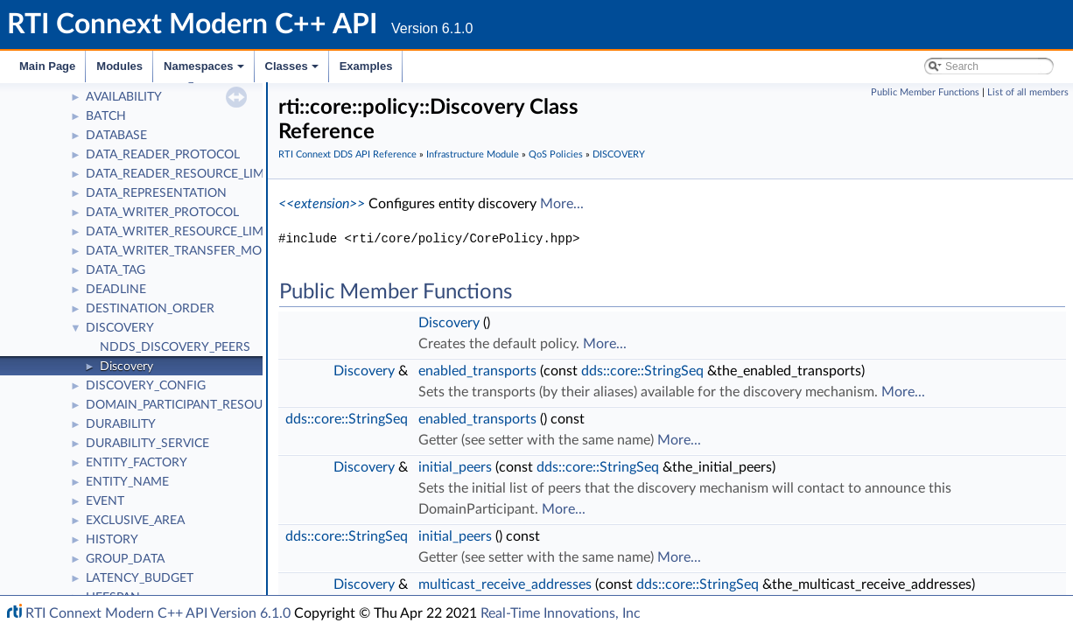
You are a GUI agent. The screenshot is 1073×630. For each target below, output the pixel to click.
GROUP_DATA (125, 559)
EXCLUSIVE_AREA (135, 520)
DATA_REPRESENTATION (156, 193)
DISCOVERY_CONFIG (146, 386)
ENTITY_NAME (127, 482)
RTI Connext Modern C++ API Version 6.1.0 (158, 613)
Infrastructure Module (472, 154)
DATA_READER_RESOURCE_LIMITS (184, 174)
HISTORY (112, 540)
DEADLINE (116, 290)
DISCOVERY (120, 328)
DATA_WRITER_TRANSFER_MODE (182, 251)
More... (562, 204)
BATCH (106, 116)
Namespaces (205, 71)
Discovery (126, 366)
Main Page (47, 66)
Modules (119, 66)
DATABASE (116, 136)
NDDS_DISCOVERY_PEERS (175, 347)
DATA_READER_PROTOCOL (163, 155)
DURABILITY (121, 424)
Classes (293, 71)
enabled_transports (477, 371)
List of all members (1028, 92)
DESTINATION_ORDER (150, 309)
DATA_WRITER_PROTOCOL (162, 212)
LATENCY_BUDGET (139, 578)
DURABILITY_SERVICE (147, 444)
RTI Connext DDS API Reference (347, 154)
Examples (366, 66)
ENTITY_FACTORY (136, 463)
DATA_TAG (115, 270)
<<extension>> (321, 204)
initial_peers (455, 467)
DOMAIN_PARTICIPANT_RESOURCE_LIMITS (207, 405)
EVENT (105, 501)
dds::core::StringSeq (642, 371)
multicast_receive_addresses (505, 585)
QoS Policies (556, 154)
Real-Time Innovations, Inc (560, 613)
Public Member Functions (925, 92)
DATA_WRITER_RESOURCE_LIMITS (183, 232)
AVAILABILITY (124, 97)
